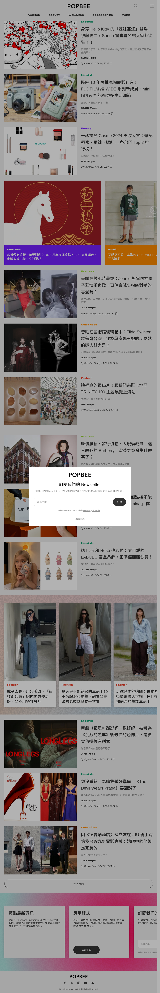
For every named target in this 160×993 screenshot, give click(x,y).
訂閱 (119, 501)
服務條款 (86, 510)
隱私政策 (96, 510)
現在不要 (80, 518)
